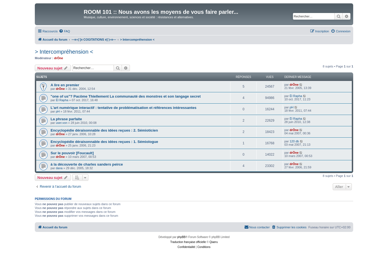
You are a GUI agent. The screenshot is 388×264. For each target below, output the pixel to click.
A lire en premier (65, 85)
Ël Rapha (62, 100)
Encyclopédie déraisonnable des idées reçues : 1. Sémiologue (104, 142)
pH (58, 111)
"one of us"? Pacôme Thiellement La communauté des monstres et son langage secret (126, 96)
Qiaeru (213, 242)
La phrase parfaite (66, 119)
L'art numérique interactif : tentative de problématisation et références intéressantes (123, 108)
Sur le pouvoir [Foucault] (72, 153)
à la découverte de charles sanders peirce (87, 164)
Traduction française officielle (188, 242)
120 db (294, 141)
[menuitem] (64, 31)
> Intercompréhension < (64, 52)
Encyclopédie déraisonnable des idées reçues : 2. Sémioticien (104, 130)
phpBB (181, 237)
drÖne (58, 58)
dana (59, 168)
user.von (61, 122)
